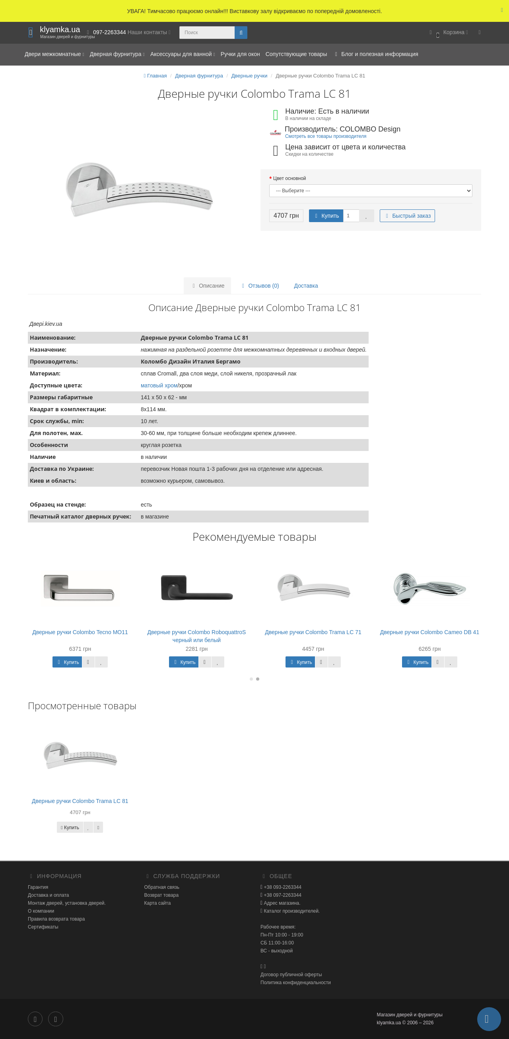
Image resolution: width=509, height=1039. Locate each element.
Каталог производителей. (291, 911)
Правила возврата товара (56, 919)
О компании (41, 911)
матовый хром (159, 385)
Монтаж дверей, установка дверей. (67, 903)
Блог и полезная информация (375, 54)
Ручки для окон (240, 54)
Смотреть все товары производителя (325, 136)
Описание (207, 285)
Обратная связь (161, 887)
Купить (326, 216)
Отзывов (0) (259, 285)
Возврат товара (161, 895)
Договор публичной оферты (291, 974)
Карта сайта (157, 903)
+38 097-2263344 (281, 895)
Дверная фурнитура (117, 54)
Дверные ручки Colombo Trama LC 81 (80, 801)
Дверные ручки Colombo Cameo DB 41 (429, 632)
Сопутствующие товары (296, 54)
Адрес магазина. (281, 903)
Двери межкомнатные (54, 54)
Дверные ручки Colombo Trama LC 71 (313, 632)
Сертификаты (43, 927)
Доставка (306, 285)
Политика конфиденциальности (295, 982)
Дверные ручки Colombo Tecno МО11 (80, 632)
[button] (447, 33)
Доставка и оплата (48, 895)
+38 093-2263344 (281, 887)
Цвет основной (289, 178)
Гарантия (38, 887)
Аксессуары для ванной (182, 54)
